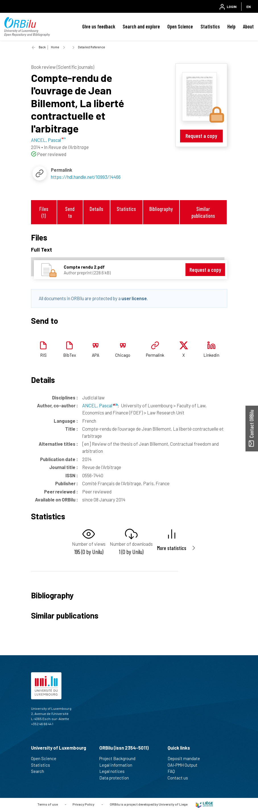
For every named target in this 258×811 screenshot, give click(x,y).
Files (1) (43, 212)
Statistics (210, 26)
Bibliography (161, 209)
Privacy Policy (83, 804)
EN (248, 7)
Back (42, 47)
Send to (70, 212)
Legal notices (114, 771)
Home (55, 47)
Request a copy (201, 135)
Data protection (116, 777)
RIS (43, 355)
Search (40, 771)
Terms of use (47, 804)
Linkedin (211, 355)
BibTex (69, 355)
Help (231, 26)
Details (96, 209)
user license (134, 298)
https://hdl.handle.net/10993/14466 (86, 177)
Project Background (119, 758)
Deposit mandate (186, 758)
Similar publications (203, 212)
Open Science (180, 26)
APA (95, 355)
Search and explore (141, 26)
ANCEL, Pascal (99, 405)
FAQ (174, 771)
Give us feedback (98, 26)
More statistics (171, 548)
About (248, 26)
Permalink (155, 355)
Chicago (122, 355)
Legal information (118, 765)
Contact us (180, 777)
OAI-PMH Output (185, 765)
